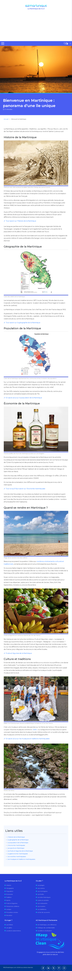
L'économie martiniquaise (16, 845)
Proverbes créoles (12, 912)
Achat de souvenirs (44, 912)
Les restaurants (42, 903)
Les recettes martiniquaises (16, 856)
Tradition (9, 897)
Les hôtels (9, 924)
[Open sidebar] (67, 43)
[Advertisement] (36, 27)
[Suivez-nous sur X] (54, 968)
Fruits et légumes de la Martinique (19, 653)
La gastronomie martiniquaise (17, 854)
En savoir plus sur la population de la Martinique (24, 398)
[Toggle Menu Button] (2, 43)
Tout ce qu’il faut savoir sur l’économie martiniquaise (25, 489)
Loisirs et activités (43, 900)
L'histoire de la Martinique (16, 837)
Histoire (8, 885)
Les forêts (41, 894)
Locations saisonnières (13, 930)
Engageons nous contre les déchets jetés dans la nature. (50, 953)
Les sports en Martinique (15, 848)
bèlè (35, 730)
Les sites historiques (44, 897)
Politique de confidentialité (46, 927)
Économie (9, 894)
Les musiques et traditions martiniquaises (21, 859)
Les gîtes (9, 927)
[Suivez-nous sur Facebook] (43, 968)
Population (9, 891)
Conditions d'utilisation (45, 930)
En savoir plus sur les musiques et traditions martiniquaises (28, 739)
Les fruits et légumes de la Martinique (20, 851)
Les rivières (41, 888)
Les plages (41, 885)
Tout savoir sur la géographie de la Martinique (23, 323)
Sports (8, 900)
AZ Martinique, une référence (47, 924)
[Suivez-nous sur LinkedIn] (48, 968)
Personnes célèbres (12, 906)
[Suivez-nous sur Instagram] (64, 968)
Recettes (9, 915)
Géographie (10, 888)
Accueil (6, 119)
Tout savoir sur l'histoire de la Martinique (21, 221)
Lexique (8, 909)
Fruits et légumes (11, 903)
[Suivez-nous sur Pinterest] (59, 968)
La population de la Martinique (17, 842)
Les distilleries (42, 909)
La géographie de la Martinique (17, 840)
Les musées (41, 906)
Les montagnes (42, 891)
